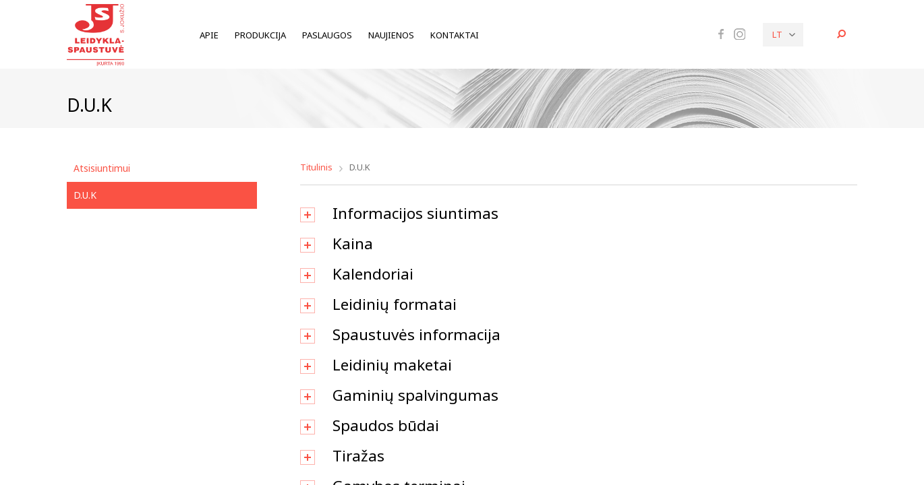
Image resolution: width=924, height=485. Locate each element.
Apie (209, 35)
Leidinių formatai (395, 304)
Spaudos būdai (386, 425)
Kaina (353, 243)
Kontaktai (454, 35)
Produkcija (260, 35)
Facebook (721, 33)
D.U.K (85, 195)
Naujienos (391, 35)
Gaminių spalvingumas (415, 395)
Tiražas (358, 455)
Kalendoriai (373, 273)
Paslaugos (327, 35)
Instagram (739, 34)
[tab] (579, 213)
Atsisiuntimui (102, 168)
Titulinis (316, 167)
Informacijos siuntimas (415, 213)
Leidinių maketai (392, 364)
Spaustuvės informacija (416, 334)
